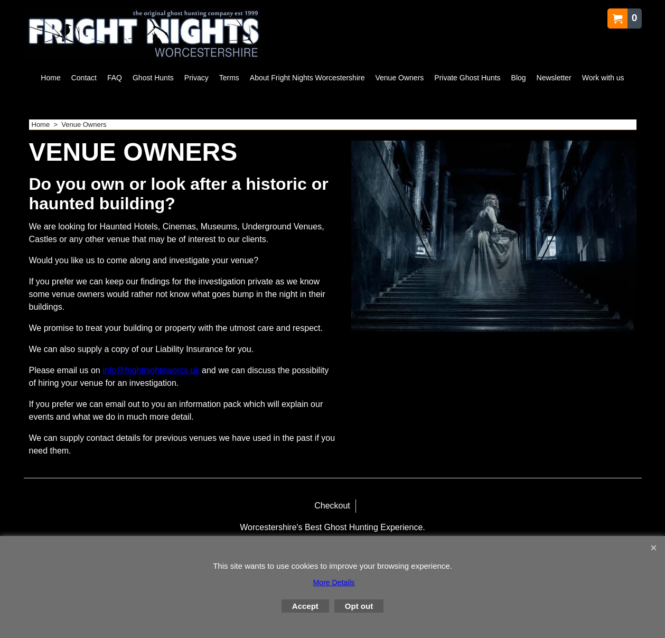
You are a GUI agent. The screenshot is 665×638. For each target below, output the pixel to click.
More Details (334, 582)
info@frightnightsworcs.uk (150, 370)
